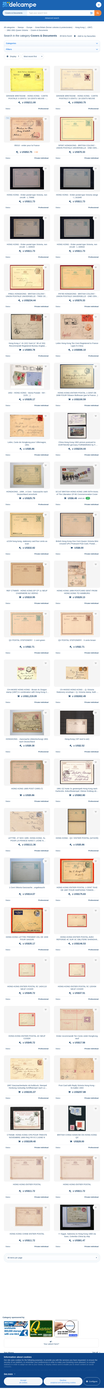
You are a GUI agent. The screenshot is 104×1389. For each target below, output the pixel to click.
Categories (11, 43)
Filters (9, 49)
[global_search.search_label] (60, 13)
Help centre (56, 1353)
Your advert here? (51, 1291)
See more (8, 1375)
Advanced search (52, 18)
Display (11, 56)
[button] (91, 13)
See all (96, 1300)
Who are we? (9, 1353)
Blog (30, 1353)
